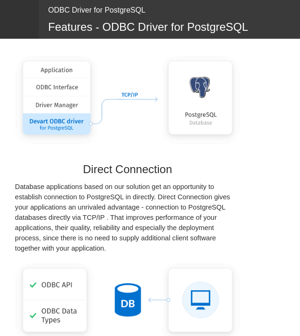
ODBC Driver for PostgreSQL (96, 10)
